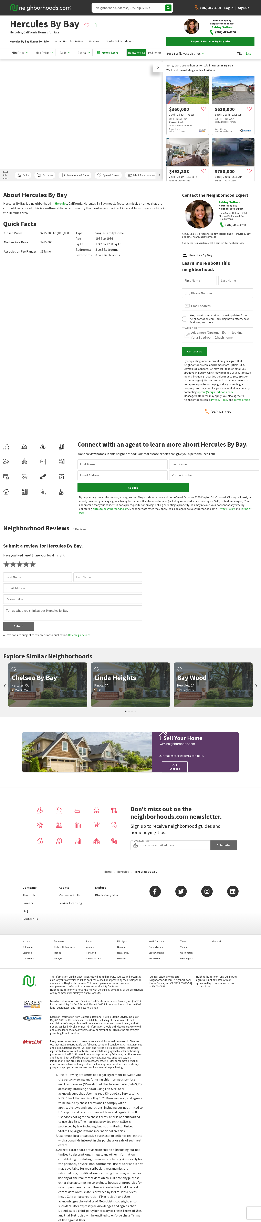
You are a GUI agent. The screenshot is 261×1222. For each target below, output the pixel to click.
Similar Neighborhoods (120, 41)
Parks (23, 175)
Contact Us (30, 919)
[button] (158, 67)
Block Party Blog (106, 895)
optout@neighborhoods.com (215, 392)
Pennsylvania (156, 946)
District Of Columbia (64, 946)
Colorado (27, 952)
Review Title (14, 599)
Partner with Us (70, 895)
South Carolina (156, 952)
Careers (27, 903)
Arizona (26, 941)
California (30, 32)
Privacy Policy (219, 400)
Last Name (228, 280)
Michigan (122, 941)
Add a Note (191, 328)
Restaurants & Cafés (74, 175)
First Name (192, 280)
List (248, 53)
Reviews (94, 41)
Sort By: (172, 53)
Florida (57, 952)
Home (108, 872)
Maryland (91, 952)
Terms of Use (242, 400)
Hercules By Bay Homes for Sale (29, 41)
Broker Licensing (70, 903)
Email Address (201, 305)
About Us (28, 895)
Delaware (59, 941)
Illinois (89, 941)
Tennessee (154, 958)
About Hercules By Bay (69, 41)
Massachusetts (93, 958)
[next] (204, 90)
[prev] (170, 90)
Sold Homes (154, 52)
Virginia (184, 946)
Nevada (121, 946)
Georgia (58, 958)
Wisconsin (217, 941)
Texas (183, 941)
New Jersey (123, 952)
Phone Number (201, 293)
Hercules (61, 203)
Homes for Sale (136, 52)
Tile (239, 53)
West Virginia (187, 958)
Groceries (45, 175)
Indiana (90, 946)
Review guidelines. (79, 635)
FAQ (25, 911)
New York (122, 958)
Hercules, (16, 32)
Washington (186, 952)
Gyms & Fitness (108, 175)
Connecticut (28, 958)
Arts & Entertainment (142, 175)
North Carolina (156, 941)
